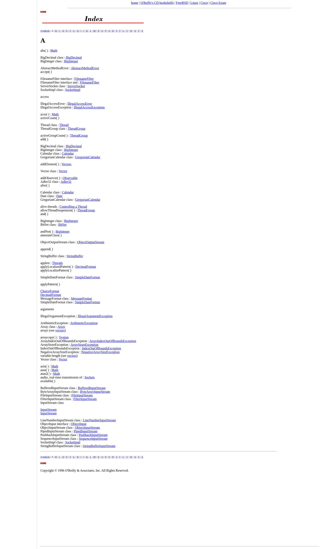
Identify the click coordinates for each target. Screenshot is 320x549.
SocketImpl (72, 90)
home (134, 2)
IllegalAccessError (79, 103)
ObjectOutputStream (90, 242)
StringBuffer (75, 256)
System (64, 337)
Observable (70, 178)
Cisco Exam (218, 2)
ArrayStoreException (84, 344)
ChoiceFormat (49, 291)
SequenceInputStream (93, 438)
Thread (64, 125)
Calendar (68, 153)
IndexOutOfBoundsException (101, 348)
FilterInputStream (85, 399)
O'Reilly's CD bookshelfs (157, 2)
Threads (57, 263)
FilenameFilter (84, 78)
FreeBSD (182, 2)
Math (53, 50)
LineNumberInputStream (99, 420)
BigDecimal (74, 57)
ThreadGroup (76, 128)
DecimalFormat (85, 266)
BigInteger (71, 61)
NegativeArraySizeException (100, 352)
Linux (194, 2)
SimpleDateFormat (87, 277)
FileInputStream (82, 395)
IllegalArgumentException (95, 316)
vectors (60, 330)
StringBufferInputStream (99, 446)
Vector (63, 171)
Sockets (90, 377)
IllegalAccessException (89, 107)
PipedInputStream (85, 431)
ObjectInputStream (87, 427)
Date (59, 196)
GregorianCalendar (87, 157)
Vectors (66, 164)
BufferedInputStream (92, 388)
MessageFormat (81, 298)
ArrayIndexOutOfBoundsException (112, 341)
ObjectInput (78, 424)
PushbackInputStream (93, 435)
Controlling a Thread (73, 206)
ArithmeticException (84, 323)
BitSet (62, 224)
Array (61, 326)
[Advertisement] (18, 273)
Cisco (204, 2)
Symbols (45, 30)
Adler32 (66, 181)
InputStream (48, 409)
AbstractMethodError (85, 68)
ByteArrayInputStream (95, 391)
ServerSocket (76, 86)
